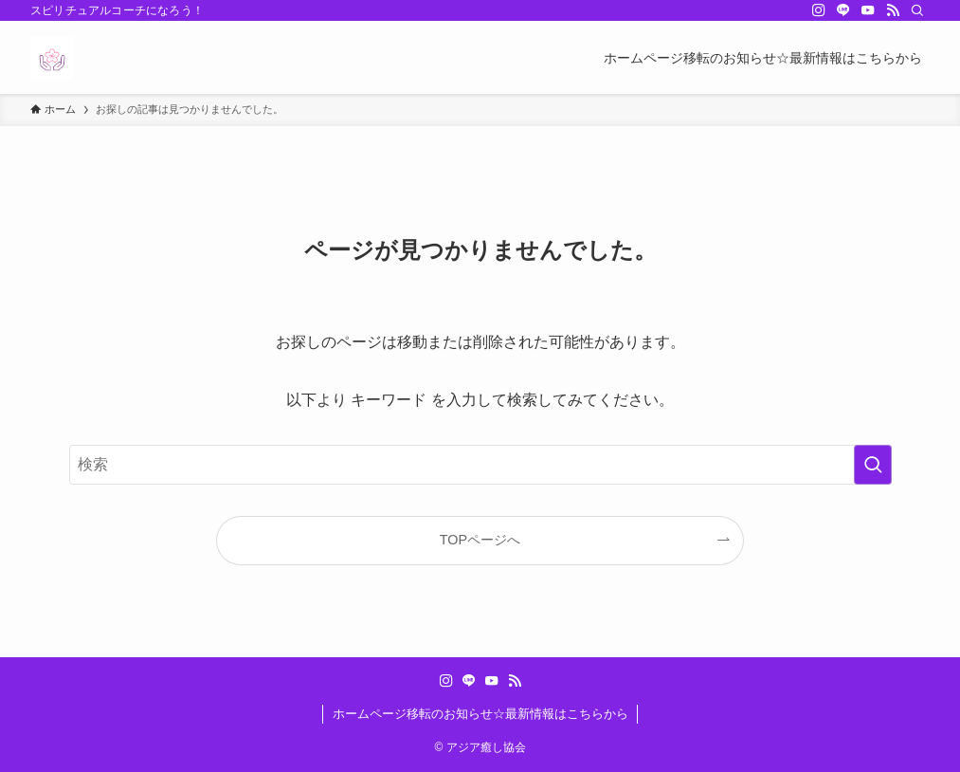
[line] (843, 10)
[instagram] (818, 10)
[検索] (917, 10)
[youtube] (868, 10)
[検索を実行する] (873, 465)
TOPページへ (480, 539)
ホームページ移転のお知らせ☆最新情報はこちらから (480, 714)
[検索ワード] (480, 465)
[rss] (892, 10)
